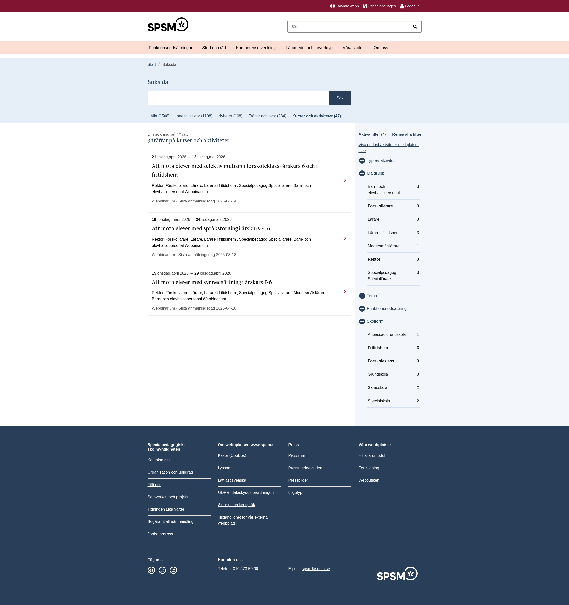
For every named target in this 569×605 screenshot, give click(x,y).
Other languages (379, 6)
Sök (340, 98)
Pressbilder (298, 480)
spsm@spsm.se (316, 569)
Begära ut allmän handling (171, 522)
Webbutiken (369, 480)
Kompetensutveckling (256, 47)
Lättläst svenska (232, 480)
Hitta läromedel (372, 456)
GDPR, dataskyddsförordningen (246, 492)
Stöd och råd (214, 47)
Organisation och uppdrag (170, 472)
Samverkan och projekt (168, 497)
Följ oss (154, 485)
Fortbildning (369, 468)
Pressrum (296, 456)
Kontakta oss (159, 460)
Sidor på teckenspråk (236, 505)
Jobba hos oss (160, 534)
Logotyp (295, 492)
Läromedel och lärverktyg (309, 47)
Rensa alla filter (406, 134)
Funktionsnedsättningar (171, 47)
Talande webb (344, 6)
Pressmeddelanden (305, 468)
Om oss (381, 47)
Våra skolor (353, 47)
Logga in (410, 6)
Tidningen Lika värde (166, 509)
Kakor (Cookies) (232, 456)
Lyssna (224, 468)
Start (152, 64)
